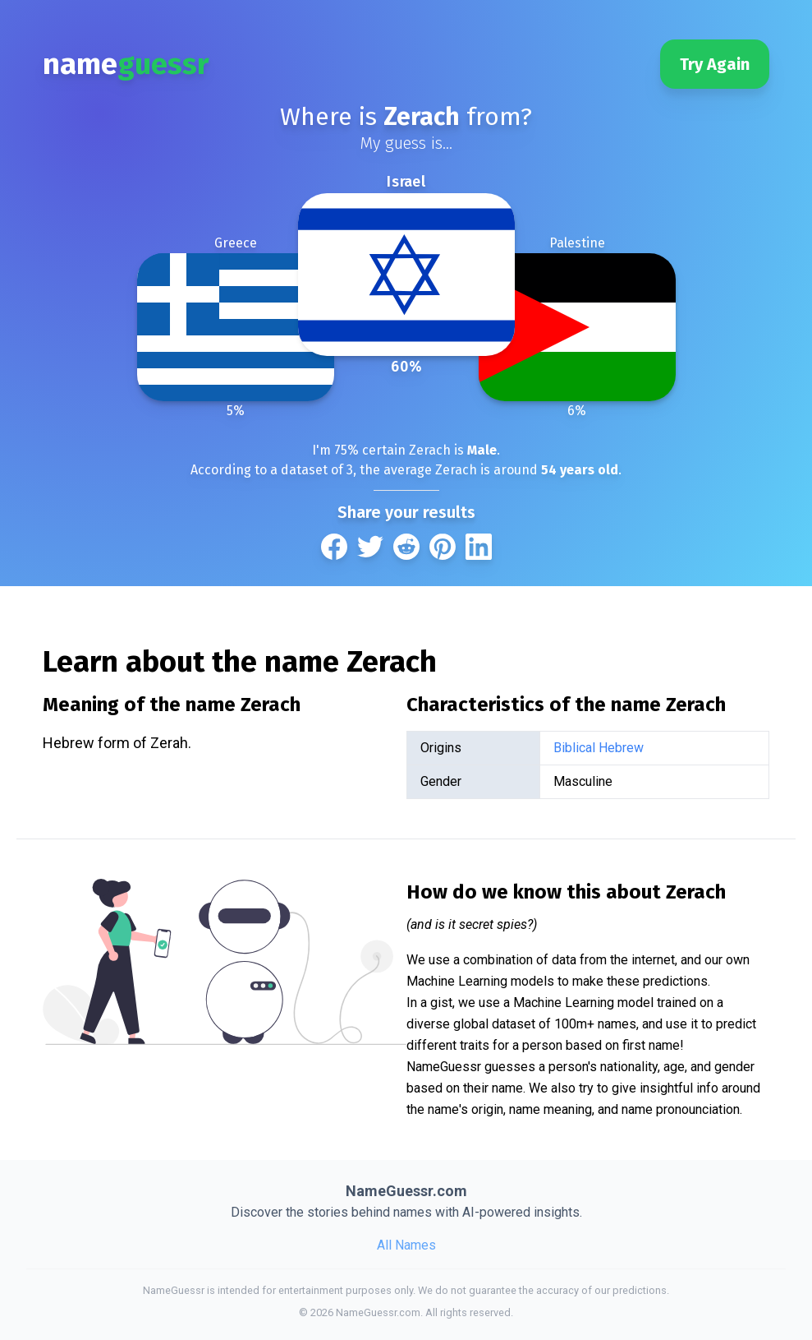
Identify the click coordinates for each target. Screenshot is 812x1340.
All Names (406, 1245)
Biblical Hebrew (598, 747)
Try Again (715, 64)
